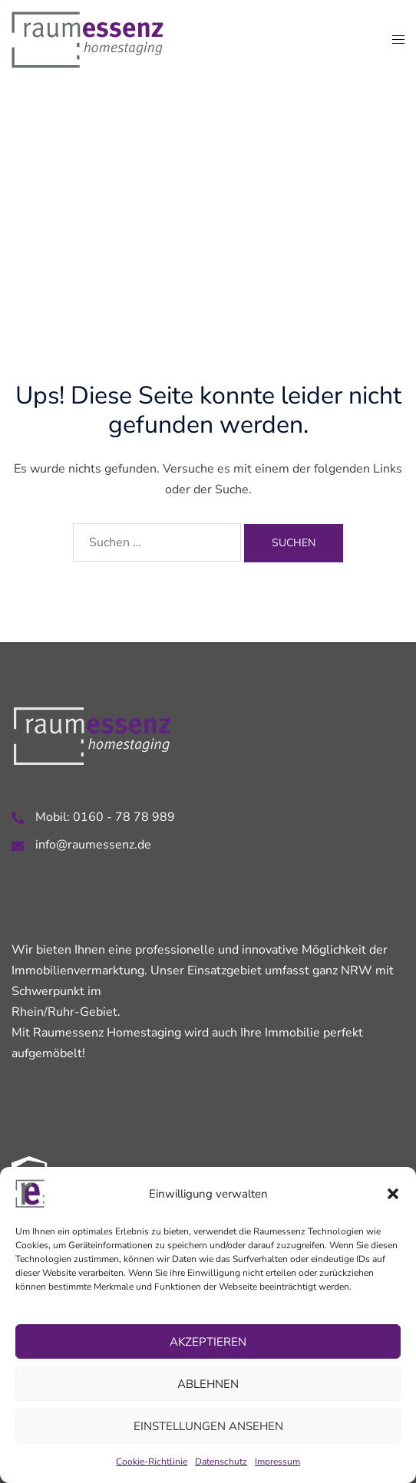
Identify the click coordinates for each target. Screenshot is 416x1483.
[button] (393, 1193)
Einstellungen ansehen (208, 1426)
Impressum (277, 1461)
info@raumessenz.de (93, 844)
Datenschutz (221, 1461)
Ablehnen (208, 1384)
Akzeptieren (208, 1342)
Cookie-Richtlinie (151, 1461)
